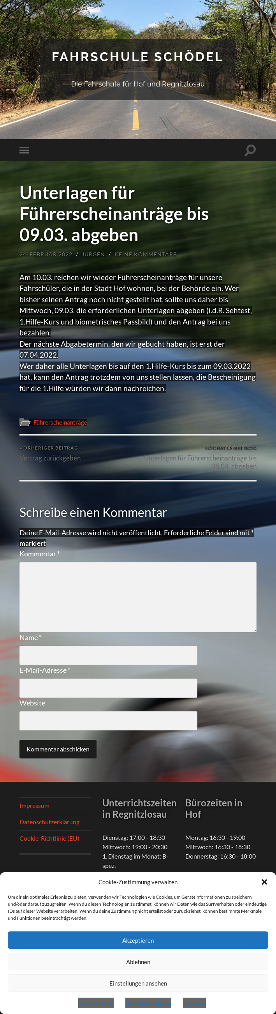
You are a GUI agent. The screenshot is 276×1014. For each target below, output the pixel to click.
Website (32, 702)
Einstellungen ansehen (138, 983)
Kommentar (39, 553)
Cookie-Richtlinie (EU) (49, 838)
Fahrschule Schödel (138, 56)
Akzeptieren (138, 940)
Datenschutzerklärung (148, 1004)
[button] (264, 882)
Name (30, 637)
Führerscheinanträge (60, 422)
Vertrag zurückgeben (50, 453)
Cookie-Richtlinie (96, 1004)
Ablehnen (138, 961)
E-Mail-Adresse (44, 670)
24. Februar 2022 (45, 254)
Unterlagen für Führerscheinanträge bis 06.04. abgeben (199, 457)
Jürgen (93, 254)
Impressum (194, 1004)
